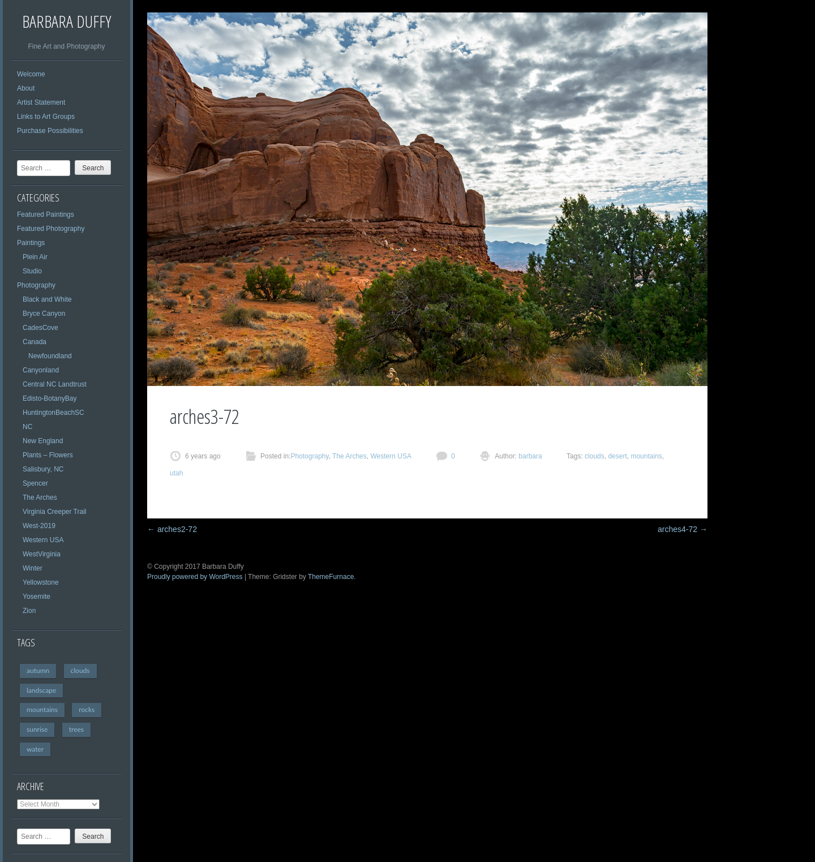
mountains (42, 709)
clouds (80, 670)
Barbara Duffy (66, 21)
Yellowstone (41, 582)
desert (617, 456)
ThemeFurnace (331, 577)
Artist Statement (41, 102)
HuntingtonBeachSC (53, 413)
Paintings (31, 243)
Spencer (35, 483)
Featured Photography (50, 229)
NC (27, 427)
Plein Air (35, 257)
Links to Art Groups (46, 117)
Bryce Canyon (44, 314)
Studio (32, 271)
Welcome (31, 74)
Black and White (47, 299)
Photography (36, 285)
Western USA (43, 540)
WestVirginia (42, 554)
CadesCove (40, 328)
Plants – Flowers (48, 455)
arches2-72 (172, 529)
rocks (87, 709)
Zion (29, 611)
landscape (41, 690)
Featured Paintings (45, 214)
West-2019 (39, 526)
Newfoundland (50, 356)
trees (76, 729)
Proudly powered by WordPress (195, 577)
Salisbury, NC (43, 469)
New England (43, 441)
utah (176, 473)
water (35, 749)
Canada (34, 342)
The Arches (40, 497)
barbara (529, 456)
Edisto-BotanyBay (49, 398)
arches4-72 (682, 529)
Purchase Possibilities (50, 131)
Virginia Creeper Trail (55, 512)
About (26, 88)
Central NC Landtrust (55, 384)
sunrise (37, 729)
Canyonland (41, 370)
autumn (38, 670)
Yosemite (36, 597)
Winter (32, 568)
